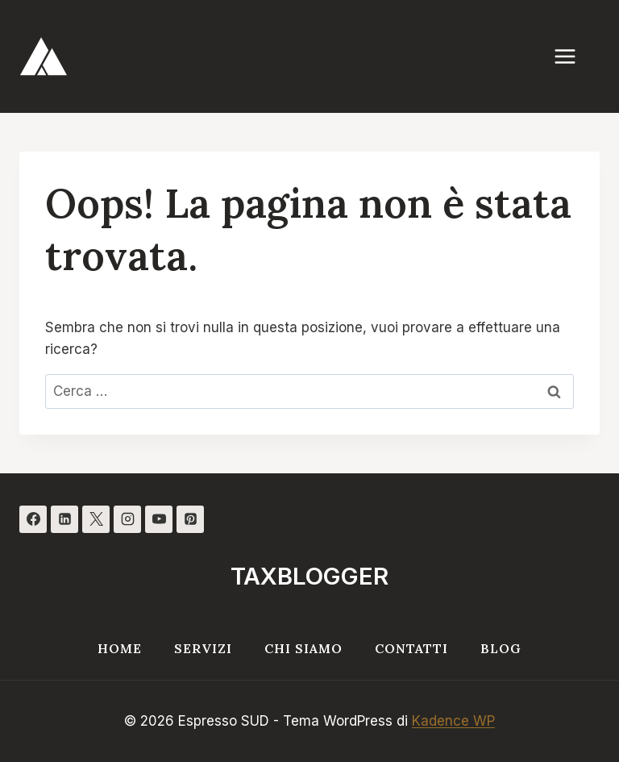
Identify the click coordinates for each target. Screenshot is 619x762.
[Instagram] (127, 519)
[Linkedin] (64, 519)
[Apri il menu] (573, 56)
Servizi (203, 648)
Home (120, 648)
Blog (500, 648)
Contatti (411, 648)
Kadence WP (453, 721)
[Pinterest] (190, 519)
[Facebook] (33, 519)
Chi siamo (303, 648)
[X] (96, 519)
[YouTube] (158, 519)
